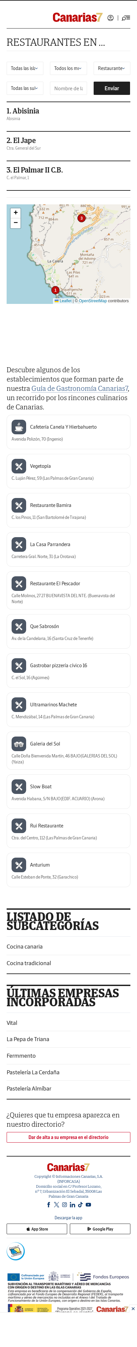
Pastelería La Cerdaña (33, 1072)
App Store (37, 1229)
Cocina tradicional (29, 963)
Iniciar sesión (110, 18)
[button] (55, 290)
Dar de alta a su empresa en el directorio (68, 1137)
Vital (12, 1023)
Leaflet (63, 301)
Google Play (100, 1229)
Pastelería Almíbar (29, 1088)
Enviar (112, 88)
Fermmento (21, 1055)
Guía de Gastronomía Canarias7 (79, 388)
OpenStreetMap (93, 301)
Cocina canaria (25, 946)
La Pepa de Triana (28, 1039)
